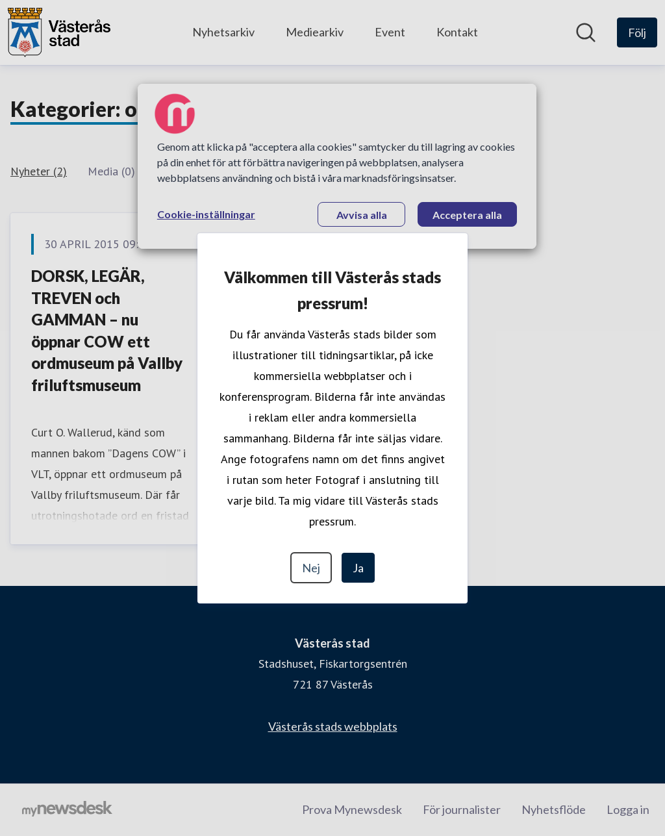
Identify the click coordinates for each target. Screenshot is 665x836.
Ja (358, 568)
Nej (311, 568)
